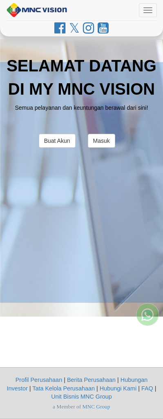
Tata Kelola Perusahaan (63, 388)
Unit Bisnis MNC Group (81, 396)
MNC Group (96, 406)
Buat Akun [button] (57, 140)
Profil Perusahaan (39, 380)
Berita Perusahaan (91, 380)
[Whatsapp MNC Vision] (147, 304)
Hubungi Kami (118, 388)
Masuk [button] (101, 140)
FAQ (147, 388)
